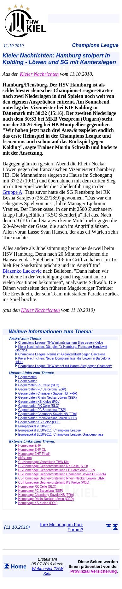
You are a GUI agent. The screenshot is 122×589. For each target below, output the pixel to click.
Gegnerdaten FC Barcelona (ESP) (42, 389)
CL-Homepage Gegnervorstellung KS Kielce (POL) (53, 482)
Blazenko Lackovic (22, 271)
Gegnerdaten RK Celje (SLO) (38, 385)
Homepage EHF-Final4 (34, 453)
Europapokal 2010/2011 (35, 426)
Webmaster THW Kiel (47, 571)
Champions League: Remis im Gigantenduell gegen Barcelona (62, 354)
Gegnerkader (27, 381)
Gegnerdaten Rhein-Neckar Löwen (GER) (47, 397)
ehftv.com (25, 458)
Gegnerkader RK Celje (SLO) (38, 406)
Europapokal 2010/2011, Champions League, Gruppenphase (60, 434)
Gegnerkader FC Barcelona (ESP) (42, 410)
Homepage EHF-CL (32, 449)
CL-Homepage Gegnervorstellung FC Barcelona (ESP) (56, 470)
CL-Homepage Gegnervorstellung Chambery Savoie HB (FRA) (62, 474)
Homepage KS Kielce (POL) (38, 503)
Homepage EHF (29, 445)
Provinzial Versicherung (93, 571)
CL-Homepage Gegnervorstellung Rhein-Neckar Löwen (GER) (62, 478)
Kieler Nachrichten (39, 74)
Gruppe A (12, 192)
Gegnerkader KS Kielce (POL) (39, 422)
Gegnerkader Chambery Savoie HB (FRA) (47, 414)
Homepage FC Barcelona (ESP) (40, 490)
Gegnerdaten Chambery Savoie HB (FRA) (47, 393)
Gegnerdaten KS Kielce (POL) (39, 401)
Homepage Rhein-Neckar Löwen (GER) (46, 499)
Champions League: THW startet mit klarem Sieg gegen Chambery (65, 366)
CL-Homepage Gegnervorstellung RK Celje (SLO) (53, 466)
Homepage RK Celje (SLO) (37, 486)
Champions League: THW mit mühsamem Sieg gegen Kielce (60, 342)
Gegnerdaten (27, 377)
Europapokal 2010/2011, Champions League (49, 430)
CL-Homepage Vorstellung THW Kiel (43, 462)
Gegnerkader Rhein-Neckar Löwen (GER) (47, 418)
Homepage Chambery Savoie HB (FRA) (46, 495)
